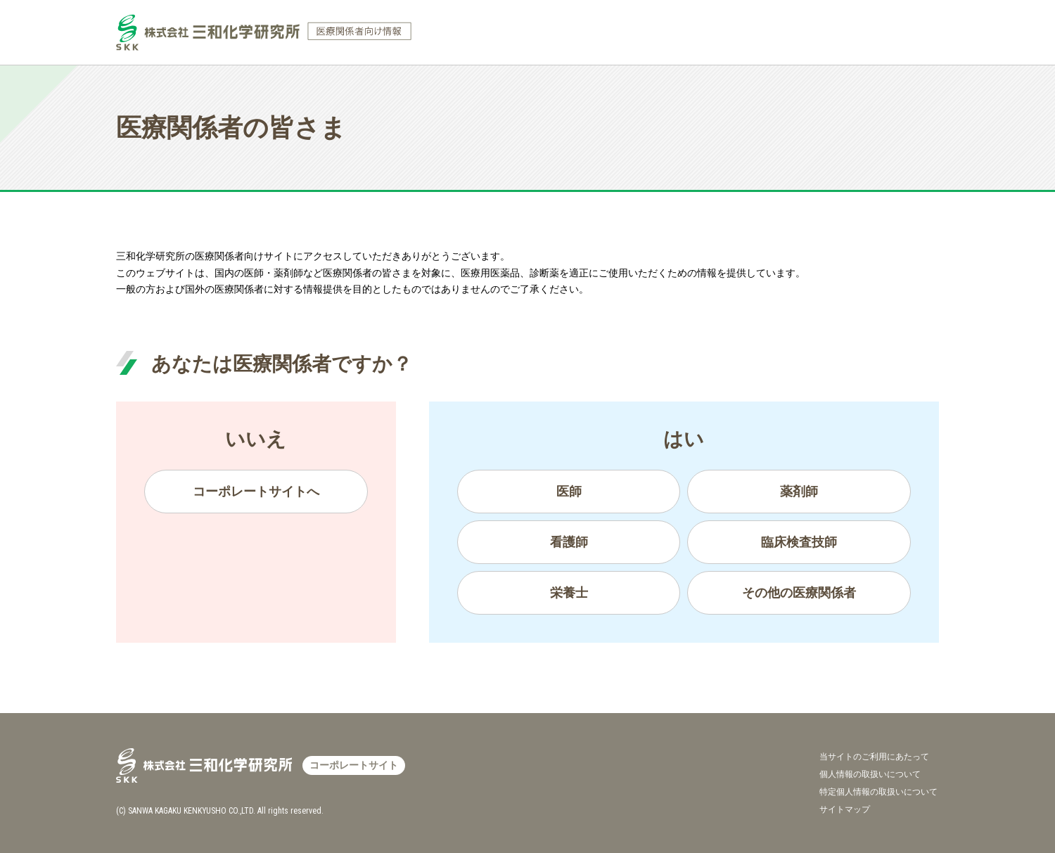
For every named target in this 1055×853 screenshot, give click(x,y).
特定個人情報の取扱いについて (878, 792)
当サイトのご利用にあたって (874, 757)
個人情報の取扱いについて (870, 774)
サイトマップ (844, 809)
